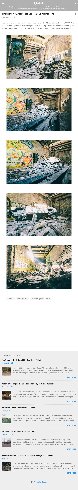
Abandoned (10, 299)
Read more (71, 377)
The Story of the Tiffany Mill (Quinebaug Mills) (21, 360)
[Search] (75, 4)
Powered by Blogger (39, 482)
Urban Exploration (22, 299)
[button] (75, 14)
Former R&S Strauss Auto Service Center (19, 432)
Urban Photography (37, 299)
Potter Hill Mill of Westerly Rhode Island (18, 408)
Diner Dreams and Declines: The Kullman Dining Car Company (27, 455)
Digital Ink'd (39, 3)
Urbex (48, 299)
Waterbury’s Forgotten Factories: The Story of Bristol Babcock (28, 384)
